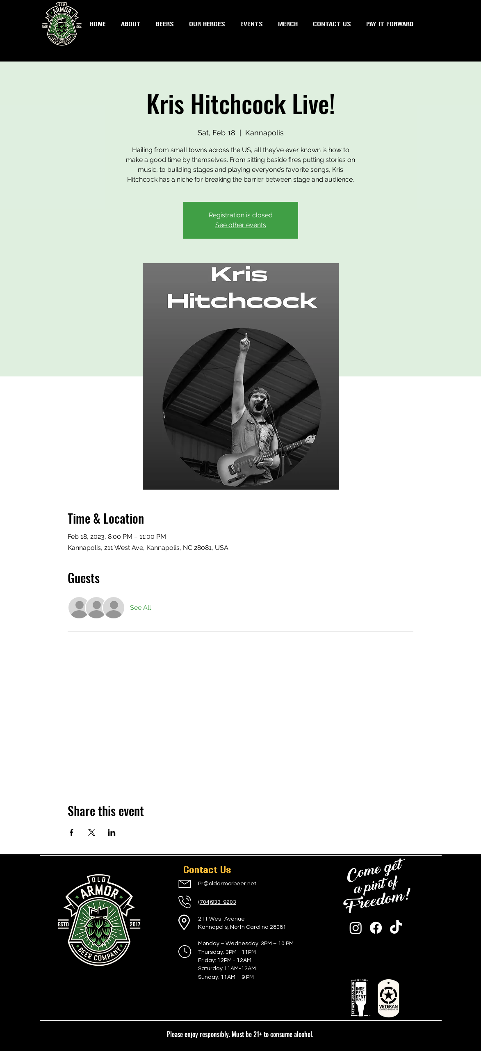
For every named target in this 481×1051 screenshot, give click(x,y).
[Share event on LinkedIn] (112, 832)
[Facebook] (376, 928)
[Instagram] (356, 928)
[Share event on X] (92, 832)
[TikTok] (396, 928)
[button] (252, 24)
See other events (240, 225)
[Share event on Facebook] (71, 832)
